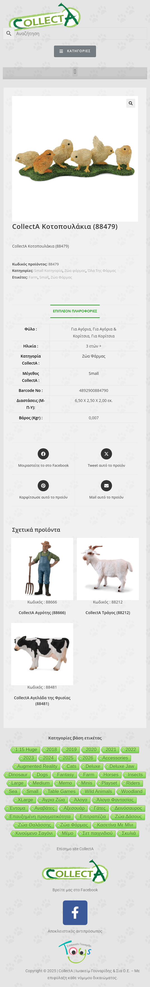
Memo (65, 783)
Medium (41, 783)
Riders (133, 783)
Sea (13, 791)
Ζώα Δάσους (128, 816)
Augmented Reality (37, 766)
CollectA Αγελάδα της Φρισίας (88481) (42, 700)
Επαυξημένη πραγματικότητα (40, 816)
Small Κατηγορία (48, 270)
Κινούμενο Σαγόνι (34, 833)
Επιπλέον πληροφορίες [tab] (75, 311)
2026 (88, 758)
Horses (111, 774)
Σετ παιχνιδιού (97, 833)
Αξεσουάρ (74, 808)
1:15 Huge (26, 749)
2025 (68, 758)
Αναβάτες (44, 808)
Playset (109, 783)
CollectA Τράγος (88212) (107, 612)
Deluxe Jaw (121, 766)
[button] (75, 71)
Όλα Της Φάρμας (101, 270)
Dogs (42, 774)
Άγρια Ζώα (53, 799)
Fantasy (65, 774)
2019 (71, 749)
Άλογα (80, 799)
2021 (111, 749)
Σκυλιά (129, 833)
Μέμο (67, 833)
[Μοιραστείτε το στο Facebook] (43, 458)
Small (44, 277)
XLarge (25, 799)
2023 (28, 758)
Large (17, 783)
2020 (91, 749)
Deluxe (92, 766)
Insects (135, 774)
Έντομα (17, 808)
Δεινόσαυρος (128, 808)
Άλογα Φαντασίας (115, 799)
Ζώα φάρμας (74, 270)
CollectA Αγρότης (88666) (42, 612)
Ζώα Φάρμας (61, 277)
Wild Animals (98, 791)
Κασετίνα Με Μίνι (115, 825)
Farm (33, 277)
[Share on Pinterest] (43, 490)
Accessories (115, 758)
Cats (71, 766)
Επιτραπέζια (93, 816)
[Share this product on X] (106, 458)
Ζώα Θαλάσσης (34, 825)
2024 (48, 758)
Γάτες (100, 808)
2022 (130, 749)
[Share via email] (106, 490)
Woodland (131, 791)
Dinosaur (18, 774)
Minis (86, 783)
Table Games (62, 791)
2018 (51, 749)
